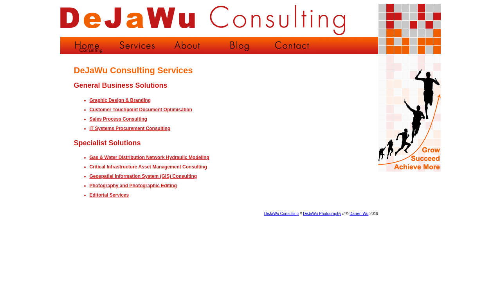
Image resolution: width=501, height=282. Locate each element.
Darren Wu (359, 214)
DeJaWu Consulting (281, 214)
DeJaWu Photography (322, 214)
